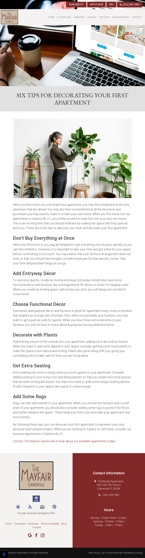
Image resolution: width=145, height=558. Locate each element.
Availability (76, 4)
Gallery (91, 17)
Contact (137, 17)
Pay (111, 4)
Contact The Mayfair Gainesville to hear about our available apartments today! (64, 441)
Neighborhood (120, 17)
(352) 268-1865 (130, 4)
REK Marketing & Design (131, 552)
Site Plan (104, 17)
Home (51, 17)
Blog (64, 524)
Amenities (79, 17)
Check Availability (50, 524)
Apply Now (96, 4)
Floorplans (64, 17)
